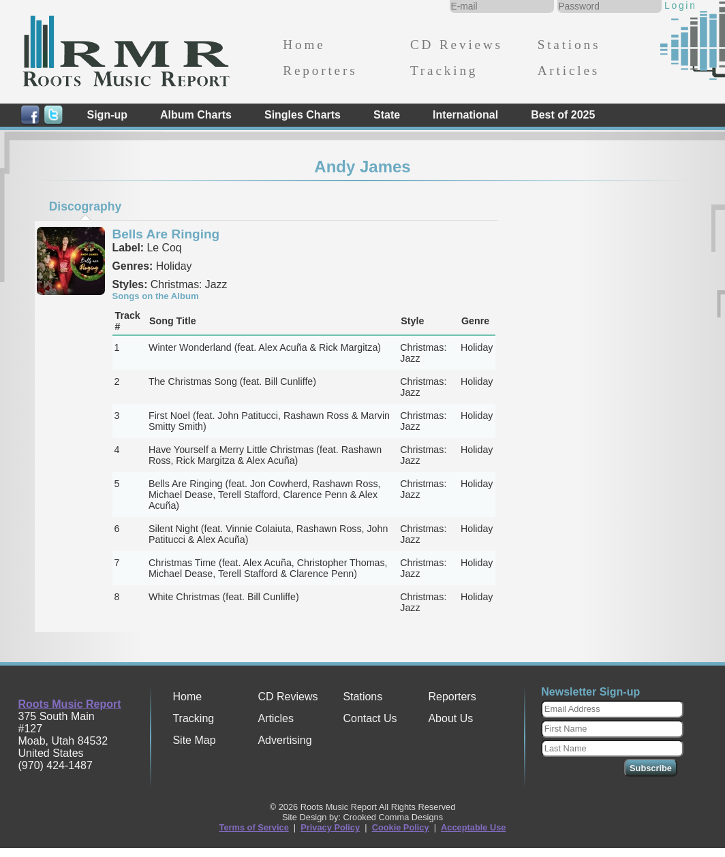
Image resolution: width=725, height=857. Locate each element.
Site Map (193, 740)
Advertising (284, 740)
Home (304, 44)
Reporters (320, 70)
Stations (569, 44)
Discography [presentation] (85, 206)
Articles (569, 70)
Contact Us (370, 718)
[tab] (85, 206)
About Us (450, 718)
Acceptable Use (473, 827)
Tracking (444, 70)
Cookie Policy (400, 827)
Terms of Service (254, 827)
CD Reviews (456, 44)
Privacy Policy (330, 827)
